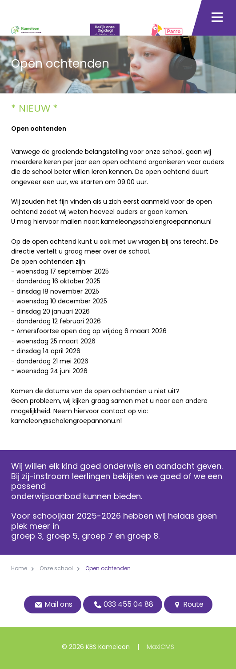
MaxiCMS (160, 646)
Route (188, 604)
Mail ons (52, 604)
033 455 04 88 (122, 604)
